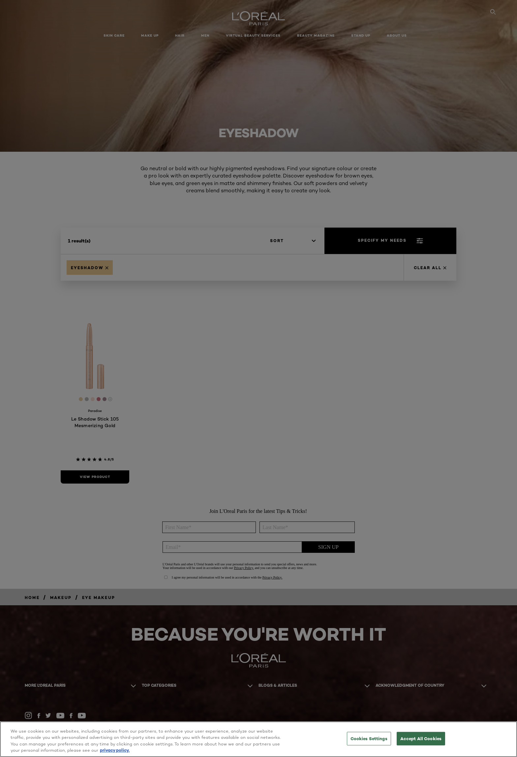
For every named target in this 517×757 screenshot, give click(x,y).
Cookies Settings (368, 738)
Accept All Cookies (420, 738)
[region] (258, 739)
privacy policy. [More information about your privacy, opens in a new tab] (115, 750)
